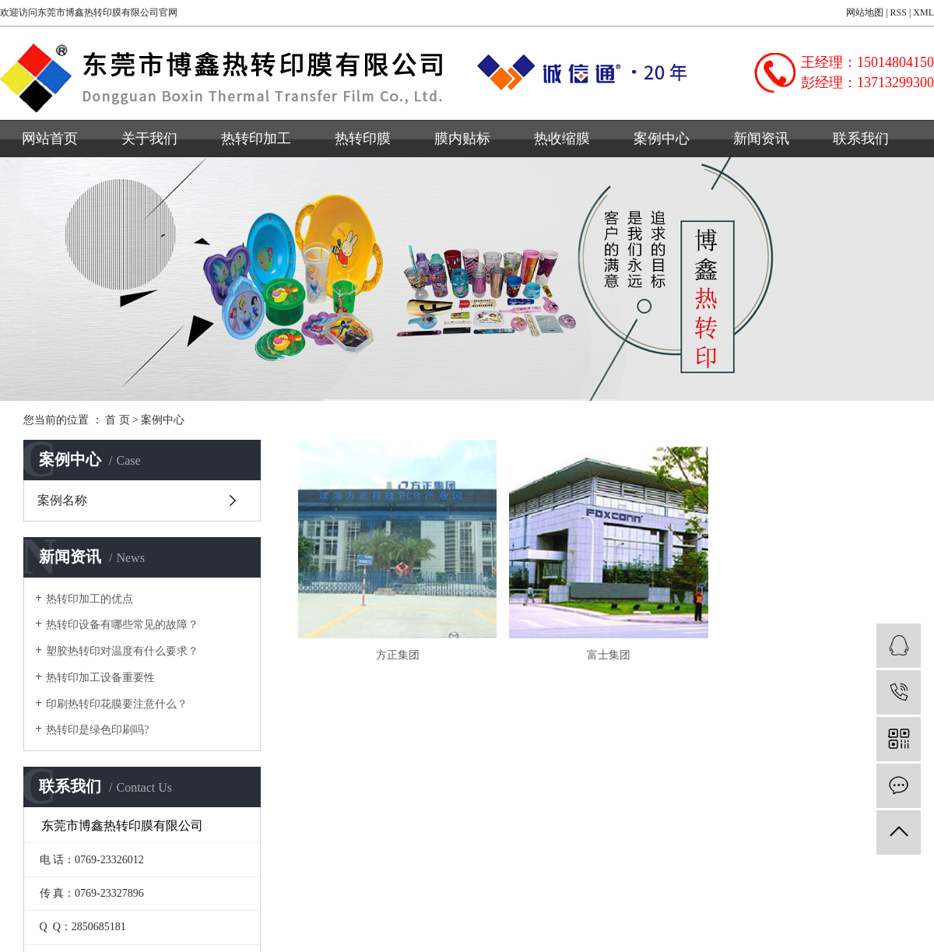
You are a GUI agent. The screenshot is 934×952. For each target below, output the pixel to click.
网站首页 (50, 138)
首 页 (117, 420)
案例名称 (62, 500)
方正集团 (395, 652)
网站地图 (864, 12)
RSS (898, 12)
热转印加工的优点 (89, 599)
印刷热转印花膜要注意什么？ (117, 704)
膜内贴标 (462, 138)
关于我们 (149, 138)
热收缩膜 (562, 138)
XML (923, 12)
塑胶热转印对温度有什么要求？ (122, 651)
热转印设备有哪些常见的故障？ (122, 625)
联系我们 (861, 138)
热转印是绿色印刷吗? (97, 730)
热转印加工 (256, 138)
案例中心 (662, 138)
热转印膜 (363, 138)
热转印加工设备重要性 (100, 677)
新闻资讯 (761, 138)
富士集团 (604, 652)
